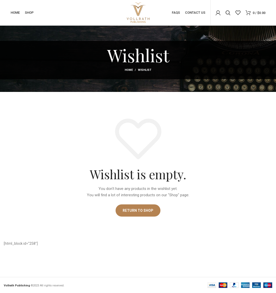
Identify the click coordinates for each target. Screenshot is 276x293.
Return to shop (138, 210)
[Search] (228, 13)
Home (129, 70)
